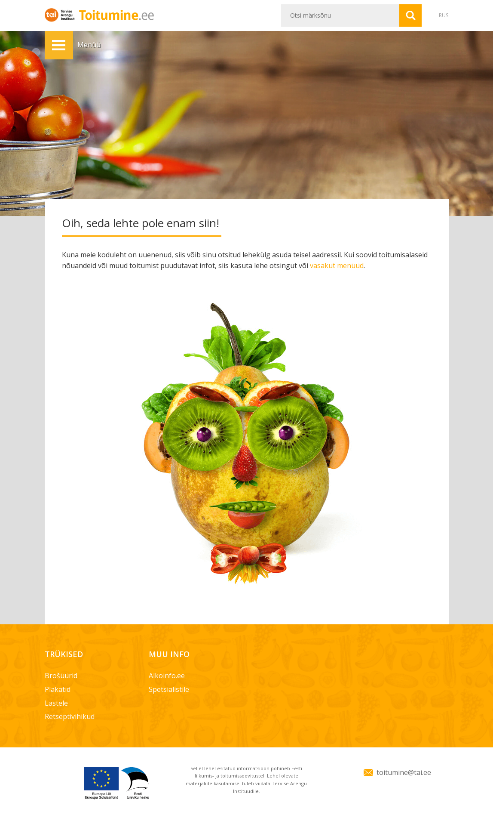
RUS (443, 15)
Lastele (56, 703)
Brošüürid (61, 675)
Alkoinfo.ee (167, 675)
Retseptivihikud (70, 716)
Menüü (59, 45)
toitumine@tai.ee (404, 772)
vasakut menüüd (337, 265)
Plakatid (57, 689)
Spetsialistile (169, 689)
